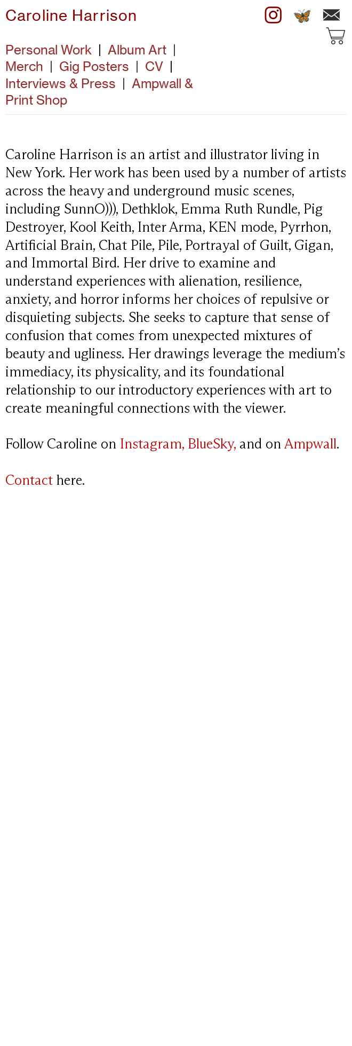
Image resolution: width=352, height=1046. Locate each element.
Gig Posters (94, 66)
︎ (273, 15)
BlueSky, (212, 445)
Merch (24, 66)
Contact (29, 481)
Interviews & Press (68, 83)
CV (154, 66)
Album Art (137, 50)
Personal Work (48, 50)
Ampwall (310, 445)
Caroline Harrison (71, 15)
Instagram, (152, 445)
